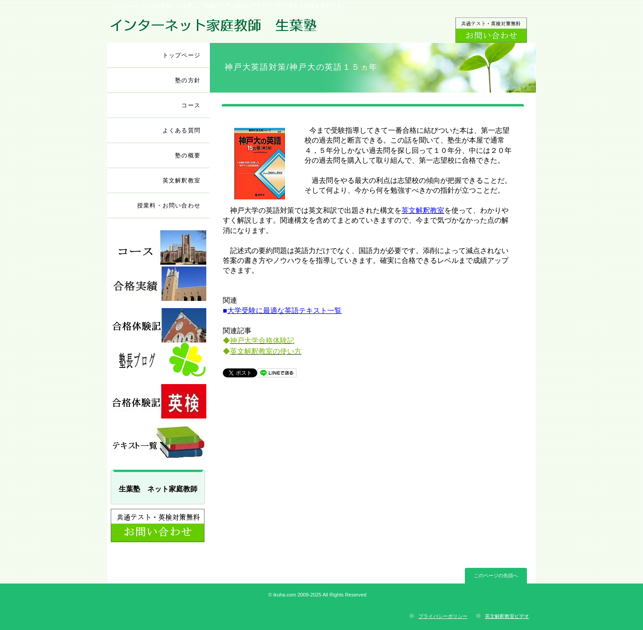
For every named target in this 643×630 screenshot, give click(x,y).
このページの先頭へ (496, 575)
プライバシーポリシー (443, 616)
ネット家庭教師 (213, 27)
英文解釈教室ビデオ (507, 616)
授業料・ (168, 205)
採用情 (158, 283)
